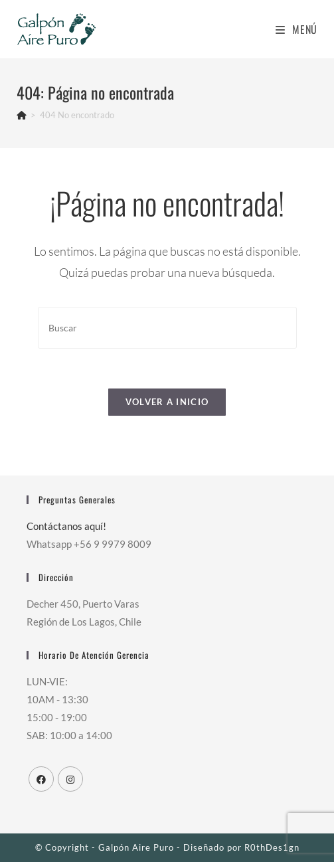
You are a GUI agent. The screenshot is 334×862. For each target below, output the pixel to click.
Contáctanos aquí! (66, 526)
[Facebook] (41, 779)
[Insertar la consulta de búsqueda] (167, 328)
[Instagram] (70, 779)
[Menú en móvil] (296, 29)
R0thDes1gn (271, 847)
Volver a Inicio (167, 401)
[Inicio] (22, 115)
